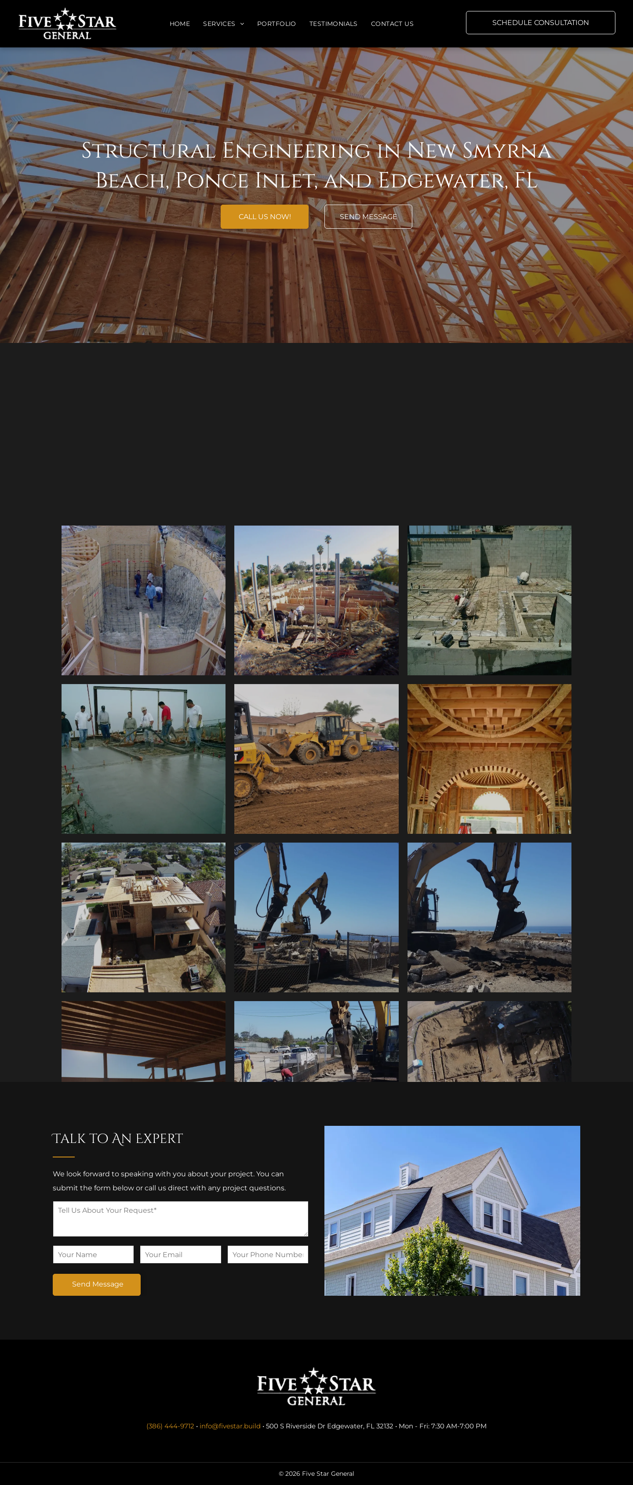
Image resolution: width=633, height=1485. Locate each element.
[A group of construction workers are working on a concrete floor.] (489, 709)
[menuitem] (180, 24)
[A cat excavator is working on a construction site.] (316, 1026)
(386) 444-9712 (170, 1426)
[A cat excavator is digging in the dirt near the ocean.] (489, 1026)
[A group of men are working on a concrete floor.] (144, 867)
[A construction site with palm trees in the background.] (144, 709)
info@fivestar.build (230, 1426)
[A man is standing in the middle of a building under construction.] (489, 867)
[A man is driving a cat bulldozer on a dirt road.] (316, 867)
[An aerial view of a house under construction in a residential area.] (144, 1026)
